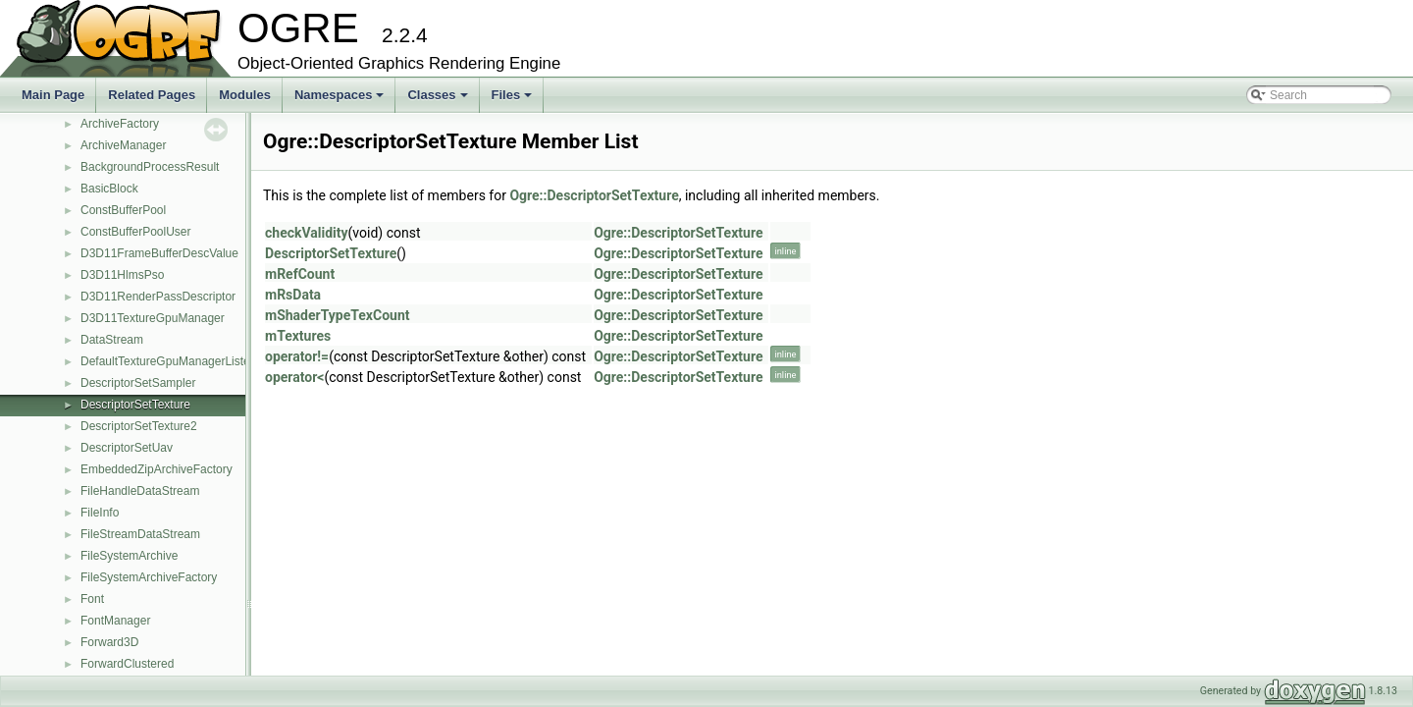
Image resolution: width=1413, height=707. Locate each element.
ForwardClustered (127, 664)
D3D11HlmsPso (122, 275)
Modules (245, 94)
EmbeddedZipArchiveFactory (156, 469)
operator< (294, 377)
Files (514, 100)
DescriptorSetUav (126, 448)
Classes (438, 100)
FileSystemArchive (129, 556)
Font (92, 599)
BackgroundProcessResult (149, 167)
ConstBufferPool (123, 210)
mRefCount (300, 274)
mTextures (298, 336)
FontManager (115, 620)
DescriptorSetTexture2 (138, 426)
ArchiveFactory (119, 124)
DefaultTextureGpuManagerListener (173, 361)
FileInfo (99, 512)
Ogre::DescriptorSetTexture (593, 195)
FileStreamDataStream (140, 534)
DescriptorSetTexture (135, 404)
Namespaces (341, 100)
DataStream (111, 340)
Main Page (53, 94)
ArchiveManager (123, 145)
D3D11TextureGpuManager (152, 318)
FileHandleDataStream (139, 491)
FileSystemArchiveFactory (148, 577)
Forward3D (109, 642)
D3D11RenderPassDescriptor (158, 296)
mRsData (293, 294)
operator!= (297, 356)
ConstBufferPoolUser (135, 232)
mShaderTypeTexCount (337, 315)
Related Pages (151, 94)
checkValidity (306, 233)
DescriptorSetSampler (137, 383)
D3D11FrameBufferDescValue (159, 253)
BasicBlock (109, 188)
